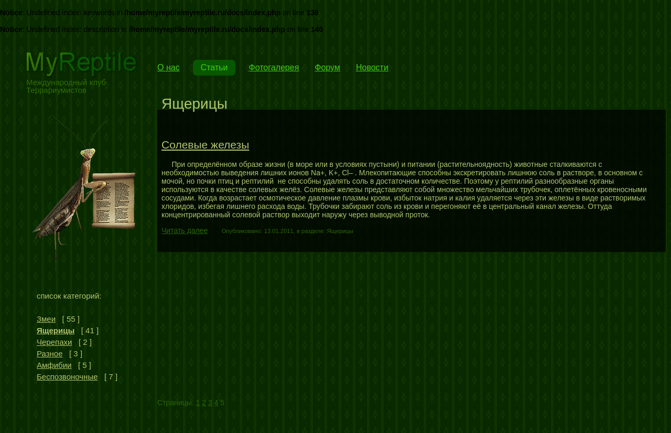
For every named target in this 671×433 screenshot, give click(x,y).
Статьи (214, 67)
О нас (168, 67)
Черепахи (54, 341)
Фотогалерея (273, 67)
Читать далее (184, 230)
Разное (50, 353)
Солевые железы (205, 145)
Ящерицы (55, 330)
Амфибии (54, 365)
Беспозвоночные (67, 376)
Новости (372, 67)
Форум (327, 67)
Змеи (46, 318)
